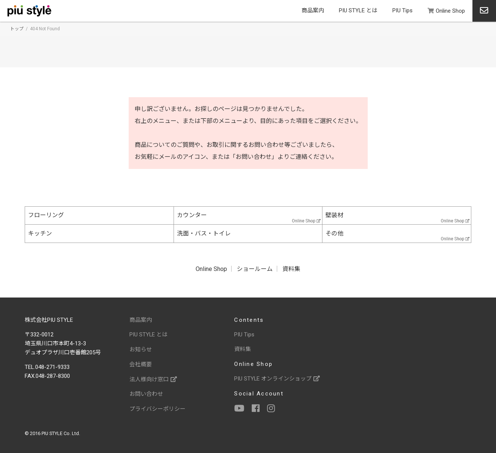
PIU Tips (402, 10)
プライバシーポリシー (157, 407)
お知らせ (140, 349)
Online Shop (446, 10)
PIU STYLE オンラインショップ (277, 378)
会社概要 (140, 364)
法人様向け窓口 (153, 378)
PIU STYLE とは (358, 10)
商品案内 (312, 10)
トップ (17, 28)
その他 (334, 233)
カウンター (192, 215)
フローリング (46, 215)
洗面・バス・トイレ (204, 233)
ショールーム (255, 269)
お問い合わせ (146, 393)
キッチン (40, 233)
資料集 (291, 269)
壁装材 (334, 215)
